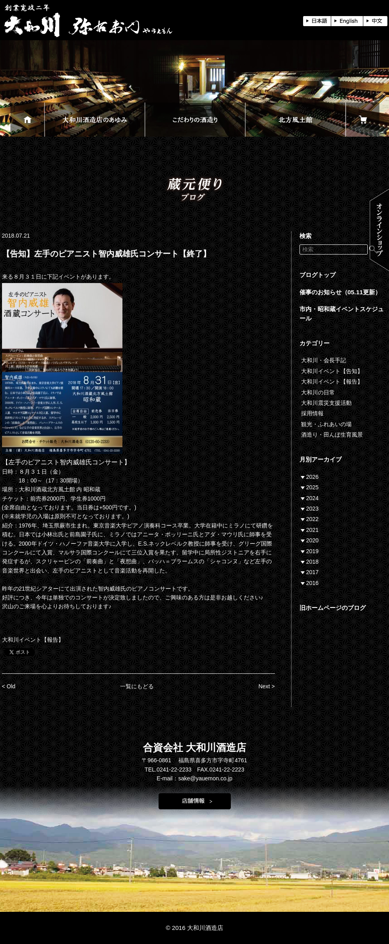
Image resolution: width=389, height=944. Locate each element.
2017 (312, 572)
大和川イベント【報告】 (33, 639)
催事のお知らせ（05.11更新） (340, 292)
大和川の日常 (318, 392)
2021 (312, 530)
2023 (312, 508)
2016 (312, 583)
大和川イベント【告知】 (332, 371)
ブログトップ (317, 274)
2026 (312, 477)
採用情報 (312, 413)
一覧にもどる (137, 686)
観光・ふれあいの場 (326, 424)
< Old (9, 686)
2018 (312, 561)
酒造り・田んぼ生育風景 (332, 434)
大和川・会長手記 (323, 360)
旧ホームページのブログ (332, 607)
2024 (312, 498)
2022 (312, 519)
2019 (312, 551)
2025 (312, 487)
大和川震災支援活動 (326, 403)
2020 (312, 540)
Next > (267, 686)
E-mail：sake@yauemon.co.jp (194, 778)
